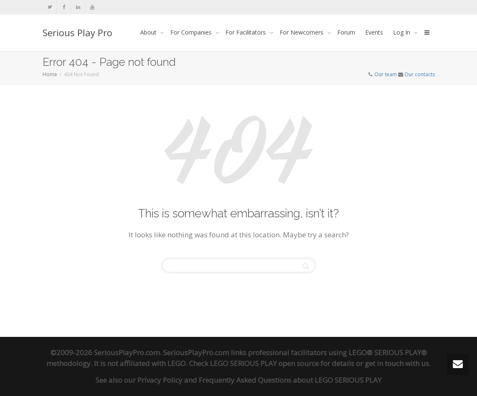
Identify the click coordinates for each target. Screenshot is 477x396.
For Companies (191, 32)
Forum (346, 32)
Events (374, 32)
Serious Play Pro (77, 32)
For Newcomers (302, 32)
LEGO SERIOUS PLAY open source (264, 363)
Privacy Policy (159, 380)
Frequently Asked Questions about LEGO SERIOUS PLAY (290, 380)
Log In (402, 32)
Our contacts (419, 74)
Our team (385, 74)
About (149, 32)
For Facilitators (246, 32)
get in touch (384, 363)
